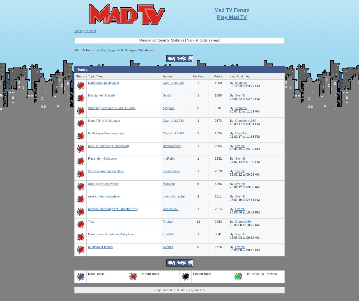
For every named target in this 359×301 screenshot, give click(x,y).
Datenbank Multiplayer (103, 82)
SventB (240, 95)
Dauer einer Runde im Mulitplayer (111, 234)
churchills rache (174, 196)
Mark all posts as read (203, 40)
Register (90, 31)
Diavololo (241, 133)
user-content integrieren (104, 196)
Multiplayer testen (100, 247)
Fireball (168, 221)
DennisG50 (170, 209)
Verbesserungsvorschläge (106, 171)
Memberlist (147, 40)
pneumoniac (171, 171)
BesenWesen (172, 146)
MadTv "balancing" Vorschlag (108, 146)
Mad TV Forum (232, 10)
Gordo (167, 95)
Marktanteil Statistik (101, 95)
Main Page (108, 50)
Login (78, 31)
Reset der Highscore (102, 158)
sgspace (241, 82)
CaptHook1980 (173, 82)
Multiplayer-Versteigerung (106, 133)
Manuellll (169, 183)
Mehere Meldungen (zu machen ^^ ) (113, 209)
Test (91, 221)
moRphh (168, 158)
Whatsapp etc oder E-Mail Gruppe (111, 108)
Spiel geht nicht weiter (103, 183)
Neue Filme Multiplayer (104, 120)
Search (163, 40)
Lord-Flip (169, 234)
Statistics (178, 40)
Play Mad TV (232, 17)
